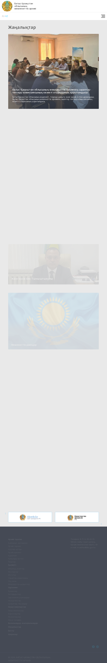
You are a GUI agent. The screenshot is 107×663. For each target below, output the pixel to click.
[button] (5, 514)
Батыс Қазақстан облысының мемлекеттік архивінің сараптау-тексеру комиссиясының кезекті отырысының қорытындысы (51, 91)
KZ (6, 16)
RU (3, 16)
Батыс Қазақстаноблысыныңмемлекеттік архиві (25, 6)
